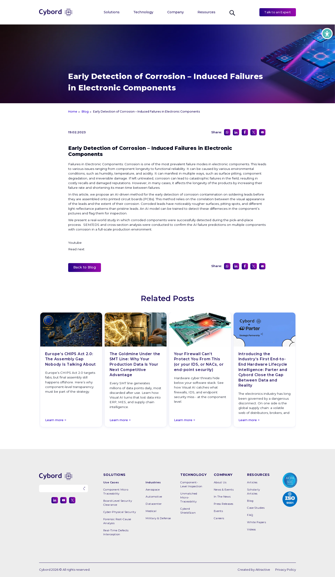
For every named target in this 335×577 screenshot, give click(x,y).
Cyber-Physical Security (119, 512)
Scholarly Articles (253, 491)
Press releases (223, 503)
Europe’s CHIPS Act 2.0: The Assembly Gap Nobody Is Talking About (70, 359)
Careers (219, 518)
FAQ (250, 515)
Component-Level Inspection (191, 484)
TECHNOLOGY (193, 475)
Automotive (154, 496)
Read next (76, 249)
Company (175, 12)
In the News (222, 496)
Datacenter (154, 503)
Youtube (75, 242)
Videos (251, 529)
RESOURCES (258, 475)
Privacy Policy (285, 569)
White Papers (256, 522)
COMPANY (223, 475)
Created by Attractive (254, 569)
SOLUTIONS (114, 475)
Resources (206, 12)
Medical (151, 511)
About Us (220, 482)
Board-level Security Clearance (117, 502)
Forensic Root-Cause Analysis (117, 521)
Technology (143, 12)
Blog (250, 500)
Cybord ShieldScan (188, 510)
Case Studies (256, 507)
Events (218, 511)
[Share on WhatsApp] (227, 132)
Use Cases (111, 482)
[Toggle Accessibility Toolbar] (327, 33)
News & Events (224, 489)
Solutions (112, 12)
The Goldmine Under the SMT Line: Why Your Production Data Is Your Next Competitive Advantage (135, 364)
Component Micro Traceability (115, 491)
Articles (252, 482)
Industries (153, 482)
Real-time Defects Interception (116, 532)
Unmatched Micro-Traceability (188, 497)
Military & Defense (158, 518)
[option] (71, 371)
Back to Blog (84, 267)
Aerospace (153, 489)
